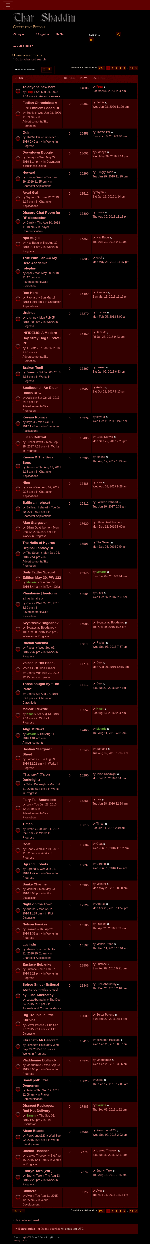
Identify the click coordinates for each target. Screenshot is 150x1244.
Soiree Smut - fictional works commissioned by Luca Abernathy (41, 990)
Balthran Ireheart (36, 502)
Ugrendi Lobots (35, 864)
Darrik (30, 222)
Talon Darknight (36, 784)
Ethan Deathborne (38, 527)
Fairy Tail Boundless (39, 800)
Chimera (29, 1191)
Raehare (32, 297)
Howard (29, 172)
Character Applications (37, 185)
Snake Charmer (35, 884)
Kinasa (30, 467)
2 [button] (112, 68)
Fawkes (31, 929)
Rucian (30, 647)
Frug (29, 91)
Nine (26, 483)
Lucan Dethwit (34, 437)
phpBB (27, 1237)
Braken (31, 372)
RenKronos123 (36, 1135)
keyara (30, 422)
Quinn (28, 132)
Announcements (49, 96)
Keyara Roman (35, 417)
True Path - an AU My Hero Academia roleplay (40, 263)
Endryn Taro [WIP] (37, 1171)
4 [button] (120, 68)
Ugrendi (31, 868)
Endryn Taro (34, 1175)
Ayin (29, 1195)
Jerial (29, 1090)
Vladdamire (33, 1065)
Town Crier (53, 586)
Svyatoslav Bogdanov (41, 623)
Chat (61, 34)
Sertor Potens (35, 1025)
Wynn (30, 197)
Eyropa (45, 677)
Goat (26, 844)
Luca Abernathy (36, 999)
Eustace (31, 969)
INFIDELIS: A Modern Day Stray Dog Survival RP (42, 338)
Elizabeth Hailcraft (38, 1044)
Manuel (31, 889)
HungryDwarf (34, 177)
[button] (101, 68)
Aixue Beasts (33, 1131)
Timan (28, 824)
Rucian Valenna (35, 643)
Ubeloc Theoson (36, 1151)
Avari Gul (30, 192)
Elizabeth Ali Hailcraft (40, 1040)
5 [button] (124, 68)
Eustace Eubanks (37, 964)
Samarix (31, 759)
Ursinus (29, 313)
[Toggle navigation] (8, 5)
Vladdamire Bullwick (39, 1060)
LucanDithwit (34, 442)
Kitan (30, 713)
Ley (28, 804)
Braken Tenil (33, 368)
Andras (31, 909)
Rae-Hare (30, 293)
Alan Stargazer (35, 523)
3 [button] (116, 68)
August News (33, 729)
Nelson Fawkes (35, 924)
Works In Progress (34, 536)
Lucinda (29, 944)
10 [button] (131, 68)
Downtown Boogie (38, 152)
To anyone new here (39, 87)
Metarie (31, 582)
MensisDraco (34, 949)
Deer (29, 672)
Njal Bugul (31, 238)
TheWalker (33, 137)
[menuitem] (18, 34)
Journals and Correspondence (42, 1008)
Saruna (31, 1115)
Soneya (31, 157)
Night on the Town (37, 904)
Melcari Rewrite (35, 709)
